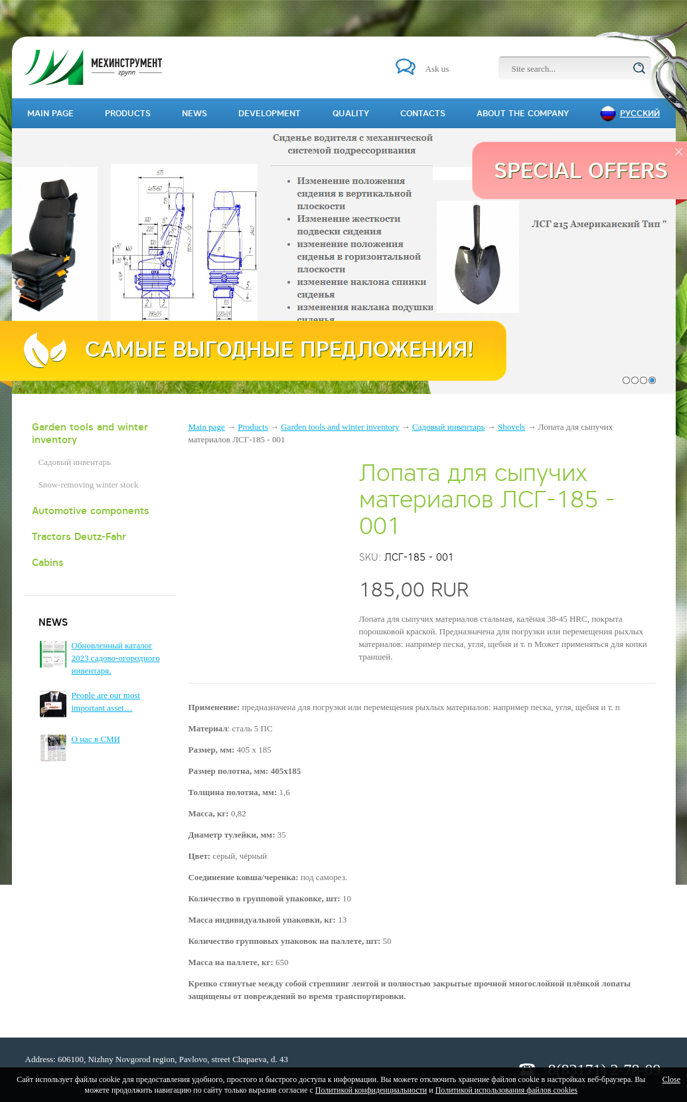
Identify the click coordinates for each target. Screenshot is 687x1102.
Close (671, 1079)
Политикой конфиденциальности (371, 1090)
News (194, 113)
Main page (207, 427)
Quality (351, 113)
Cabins (48, 562)
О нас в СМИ (96, 739)
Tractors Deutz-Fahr (79, 536)
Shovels (511, 427)
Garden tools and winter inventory (90, 433)
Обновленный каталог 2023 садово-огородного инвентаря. (116, 658)
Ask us (437, 69)
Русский (640, 113)
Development (269, 113)
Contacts (422, 113)
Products (253, 427)
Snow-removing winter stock (88, 485)
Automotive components (90, 510)
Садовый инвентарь (74, 462)
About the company (523, 113)
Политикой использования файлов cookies (506, 1090)
